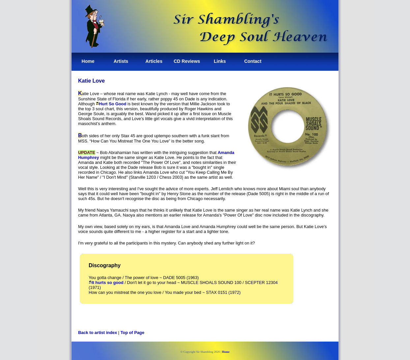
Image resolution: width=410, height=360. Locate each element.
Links (220, 61)
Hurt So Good (112, 103)
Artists (121, 61)
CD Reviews (187, 61)
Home (88, 61)
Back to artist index (97, 332)
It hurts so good (106, 282)
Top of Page (132, 332)
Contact (252, 61)
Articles (153, 61)
